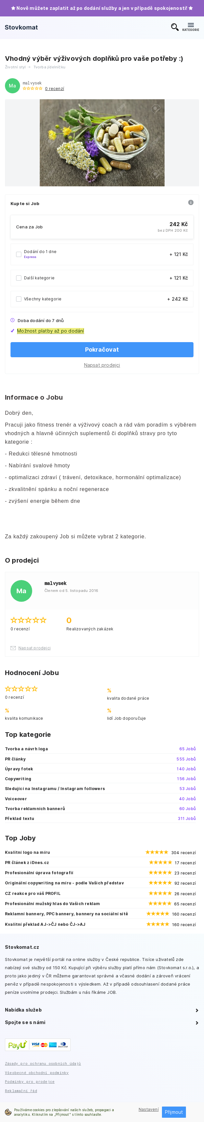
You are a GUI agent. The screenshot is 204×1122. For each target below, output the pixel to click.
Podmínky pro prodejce (30, 1081)
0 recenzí (54, 88)
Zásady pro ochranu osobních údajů (43, 1063)
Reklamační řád (21, 1090)
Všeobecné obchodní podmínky (37, 1072)
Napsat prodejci (102, 365)
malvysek (32, 82)
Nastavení (149, 1109)
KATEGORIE (190, 27)
